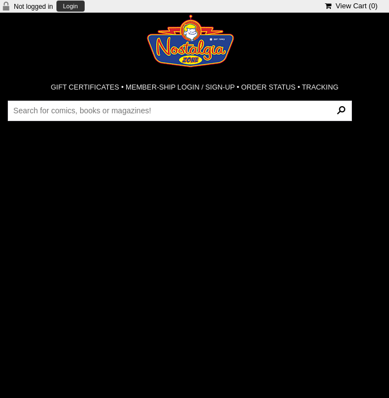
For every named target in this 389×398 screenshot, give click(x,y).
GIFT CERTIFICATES (85, 87)
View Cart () (351, 6)
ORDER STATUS (268, 87)
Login (70, 6)
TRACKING (320, 87)
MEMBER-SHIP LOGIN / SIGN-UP (180, 87)
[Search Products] (179, 110)
